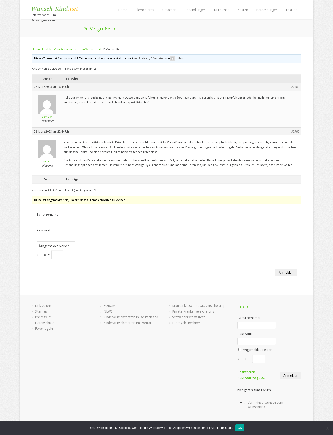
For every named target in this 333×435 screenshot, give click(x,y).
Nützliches (221, 10)
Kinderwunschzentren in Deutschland (131, 317)
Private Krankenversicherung (193, 311)
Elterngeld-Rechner (186, 323)
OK (240, 428)
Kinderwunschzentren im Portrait (128, 323)
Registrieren (246, 372)
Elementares (145, 10)
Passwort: (44, 230)
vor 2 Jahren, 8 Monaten (149, 58)
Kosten (242, 10)
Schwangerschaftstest (188, 317)
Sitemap (41, 311)
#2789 (295, 87)
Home (122, 10)
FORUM (47, 49)
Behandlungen (195, 10)
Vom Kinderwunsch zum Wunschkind (77, 49)
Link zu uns (43, 305)
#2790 (295, 131)
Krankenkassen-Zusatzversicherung (198, 305)
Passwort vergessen (252, 377)
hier (240, 142)
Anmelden (286, 272)
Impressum (43, 317)
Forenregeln (44, 328)
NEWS (108, 311)
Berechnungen (267, 10)
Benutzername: (48, 214)
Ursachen (169, 10)
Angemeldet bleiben (54, 246)
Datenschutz (44, 323)
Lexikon (291, 10)
